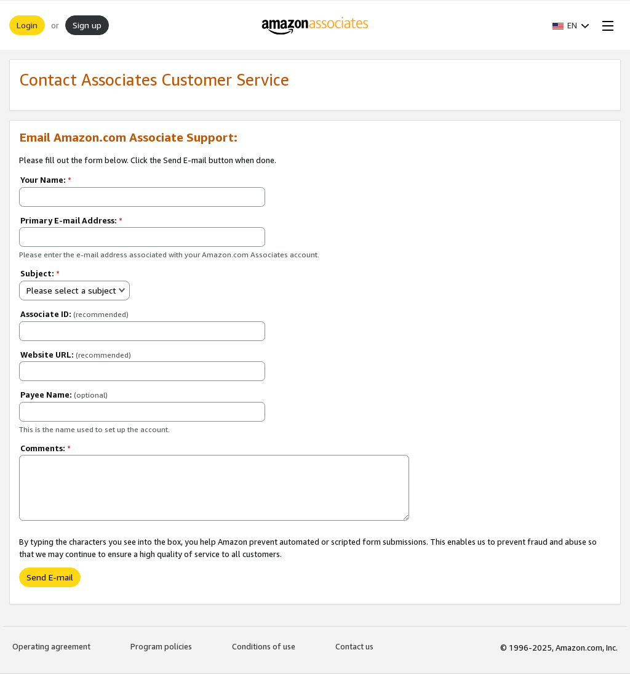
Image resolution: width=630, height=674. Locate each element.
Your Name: (45, 180)
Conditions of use (263, 646)
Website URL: (75, 354)
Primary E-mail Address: (71, 220)
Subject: (40, 273)
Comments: (45, 448)
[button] (571, 25)
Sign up (87, 25)
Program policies (161, 646)
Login (27, 25)
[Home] (315, 25)
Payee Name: (64, 394)
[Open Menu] (605, 25)
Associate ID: (74, 314)
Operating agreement (51, 646)
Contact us (354, 646)
